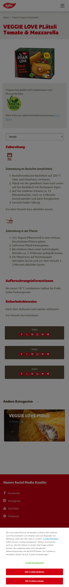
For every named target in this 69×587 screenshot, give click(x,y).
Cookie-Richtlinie (50, 539)
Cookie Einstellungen (34, 563)
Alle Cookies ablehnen (34, 572)
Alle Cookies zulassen (34, 581)
